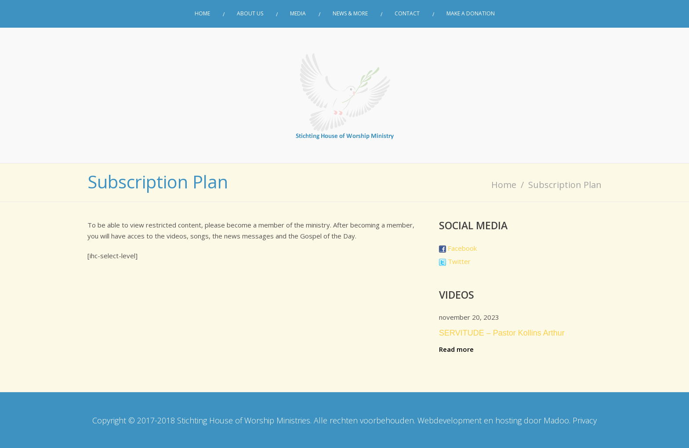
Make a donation (470, 14)
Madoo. (557, 420)
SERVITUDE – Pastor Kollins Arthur (502, 333)
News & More (350, 14)
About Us (250, 14)
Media (298, 14)
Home (202, 14)
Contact (407, 14)
